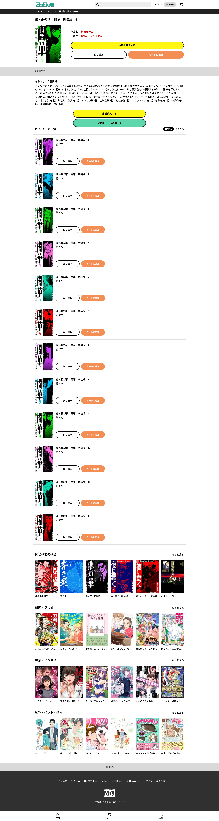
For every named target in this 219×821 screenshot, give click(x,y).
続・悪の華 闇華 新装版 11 (73, 481)
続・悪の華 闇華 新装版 (67, 11)
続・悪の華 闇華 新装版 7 (72, 345)
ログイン (158, 4)
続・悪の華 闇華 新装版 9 (72, 413)
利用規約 (75, 781)
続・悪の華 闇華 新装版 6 (72, 311)
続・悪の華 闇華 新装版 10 (73, 447)
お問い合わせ (133, 781)
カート (109, 818)
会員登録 (170, 4)
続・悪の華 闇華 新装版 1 (72, 140)
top (37, 11)
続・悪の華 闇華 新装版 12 (73, 516)
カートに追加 (156, 54)
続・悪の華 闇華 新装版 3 (72, 208)
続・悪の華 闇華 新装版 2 (72, 174)
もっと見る (178, 554)
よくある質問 (60, 781)
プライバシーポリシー (111, 781)
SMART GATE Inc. (92, 35)
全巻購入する (109, 113)
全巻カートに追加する (109, 122)
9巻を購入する (127, 45)
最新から (179, 129)
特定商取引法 (90, 781)
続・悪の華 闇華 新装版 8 (72, 379)
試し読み (99, 54)
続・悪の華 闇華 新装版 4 (72, 242)
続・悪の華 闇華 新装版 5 (72, 276)
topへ (109, 767)
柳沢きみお (87, 31)
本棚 (161, 818)
